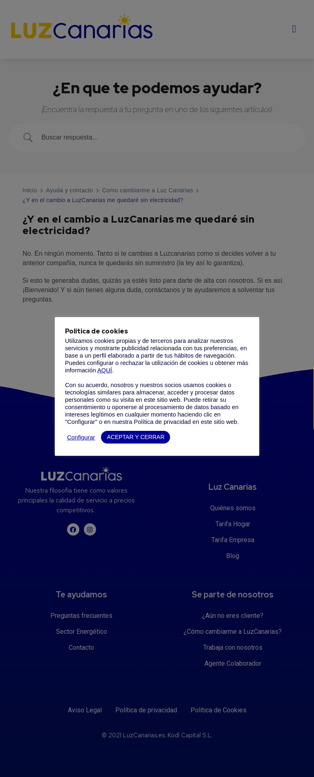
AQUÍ (104, 370)
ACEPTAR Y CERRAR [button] (135, 437)
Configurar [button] (81, 437)
